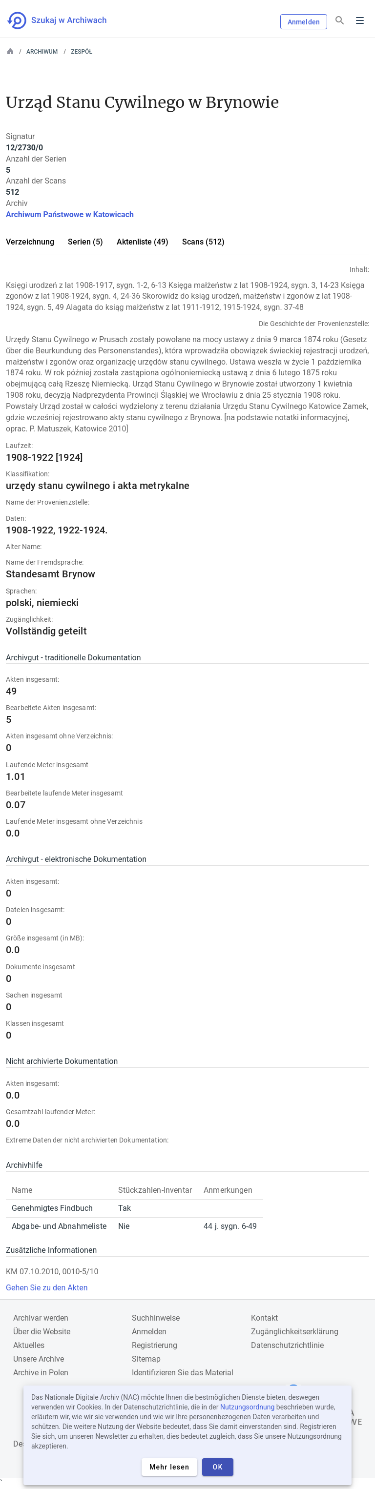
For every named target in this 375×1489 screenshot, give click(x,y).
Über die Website (41, 1331)
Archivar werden (40, 1318)
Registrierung (154, 1345)
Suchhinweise (156, 1318)
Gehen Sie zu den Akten (46, 1287)
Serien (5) (85, 241)
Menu (360, 20)
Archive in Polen (40, 1372)
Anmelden (304, 22)
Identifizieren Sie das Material (182, 1372)
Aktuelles (28, 1345)
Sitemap (146, 1359)
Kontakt (264, 1318)
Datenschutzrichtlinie (287, 1345)
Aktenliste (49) (142, 241)
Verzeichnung (30, 241)
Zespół (81, 51)
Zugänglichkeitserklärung (294, 1331)
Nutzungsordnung (247, 1407)
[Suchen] (339, 20)
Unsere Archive (38, 1359)
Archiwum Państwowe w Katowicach (70, 214)
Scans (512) (203, 241)
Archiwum (42, 51)
